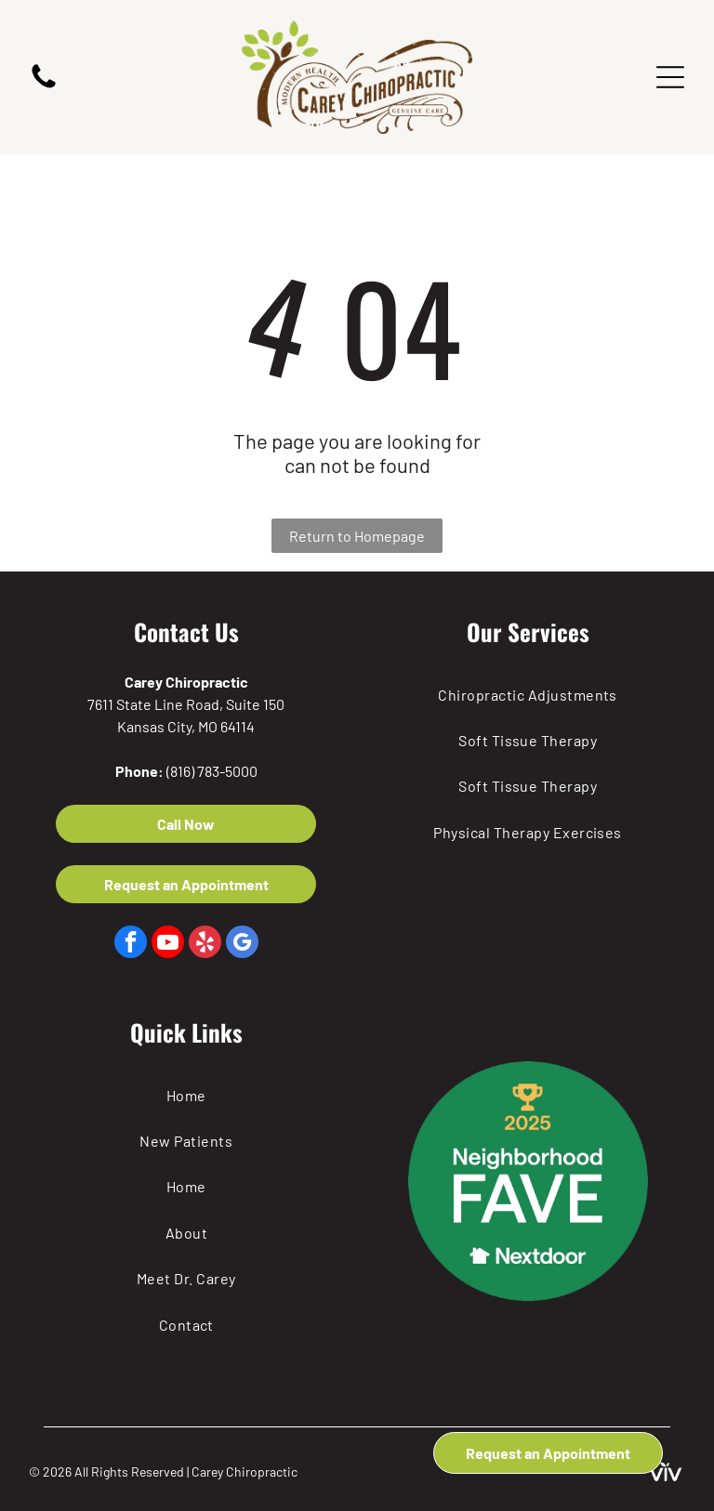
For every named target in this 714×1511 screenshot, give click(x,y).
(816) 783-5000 (212, 771)
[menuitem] (527, 693)
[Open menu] (670, 77)
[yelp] (205, 944)
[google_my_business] (242, 944)
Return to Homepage (357, 536)
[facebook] (130, 944)
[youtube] (168, 944)
